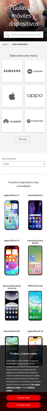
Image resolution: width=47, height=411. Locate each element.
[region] (23, 378)
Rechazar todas (23, 405)
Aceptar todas (23, 397)
